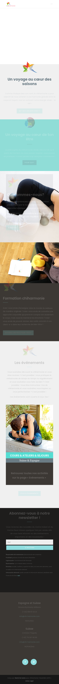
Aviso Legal (29, 681)
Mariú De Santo (20, 678)
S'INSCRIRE (29, 548)
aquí (19, 575)
